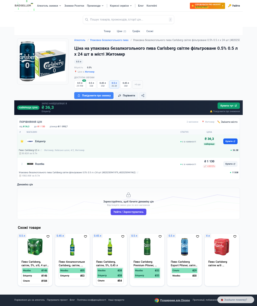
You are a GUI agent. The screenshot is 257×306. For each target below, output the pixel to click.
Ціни (121, 31)
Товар (107, 31)
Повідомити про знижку (94, 95)
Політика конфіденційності (91, 300)
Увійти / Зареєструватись (129, 211)
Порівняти (126, 95)
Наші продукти (116, 300)
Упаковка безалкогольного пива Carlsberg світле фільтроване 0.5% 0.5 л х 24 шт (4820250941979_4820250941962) (77, 172)
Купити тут (228, 105)
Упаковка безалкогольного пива (111, 40)
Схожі (149, 31)
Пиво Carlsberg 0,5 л (29, 150)
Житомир (89, 72)
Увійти (234, 6)
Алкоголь (81, 40)
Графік (136, 31)
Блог (72, 300)
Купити (230, 141)
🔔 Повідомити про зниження (225, 111)
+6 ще (137, 84)
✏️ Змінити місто (227, 121)
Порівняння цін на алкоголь (29, 300)
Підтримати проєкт (57, 300)
